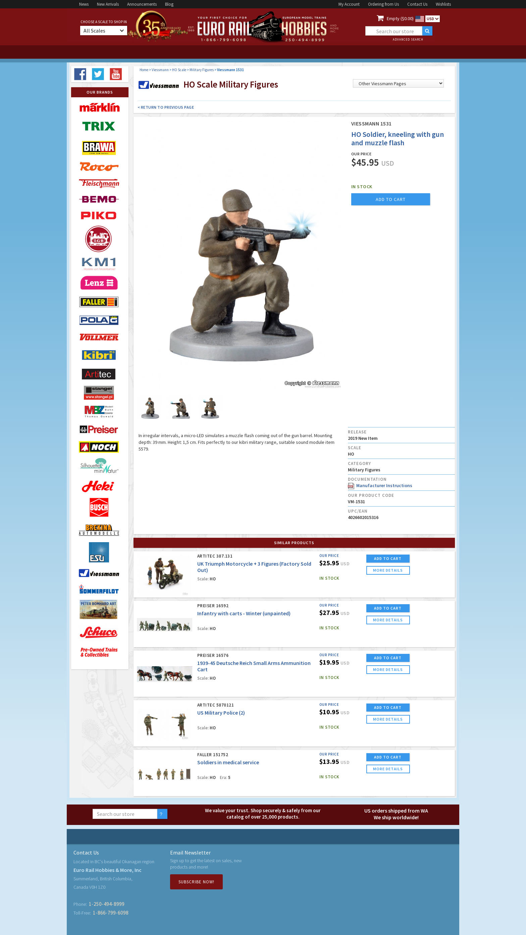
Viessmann (160, 69)
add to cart (391, 199)
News (84, 4)
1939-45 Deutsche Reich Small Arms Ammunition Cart (254, 666)
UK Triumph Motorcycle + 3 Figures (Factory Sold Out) (254, 566)
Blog (169, 4)
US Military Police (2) (221, 712)
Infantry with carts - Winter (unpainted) (244, 613)
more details (388, 570)
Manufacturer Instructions (380, 485)
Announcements (142, 4)
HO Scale (179, 69)
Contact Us (417, 4)
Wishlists (443, 4)
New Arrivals (108, 4)
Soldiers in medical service (228, 762)
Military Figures (202, 69)
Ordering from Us (383, 4)
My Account (349, 4)
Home (144, 69)
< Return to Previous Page (166, 107)
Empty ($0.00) (400, 18)
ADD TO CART (388, 558)
